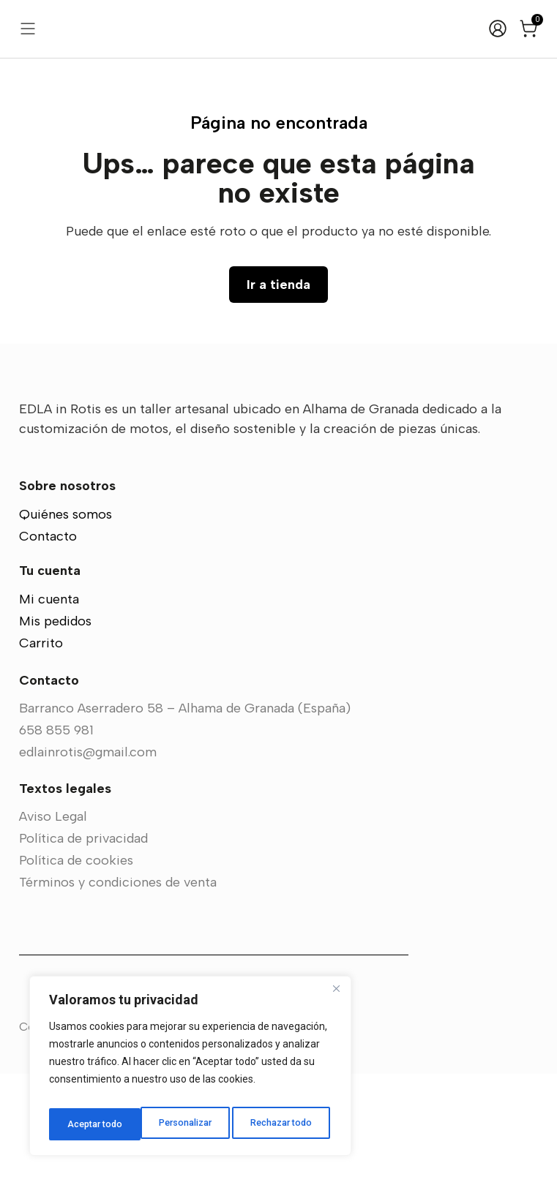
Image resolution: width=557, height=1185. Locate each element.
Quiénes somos (65, 625)
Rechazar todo (190, 1124)
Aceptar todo (288, 1124)
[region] (190, 1070)
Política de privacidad (83, 949)
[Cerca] (336, 997)
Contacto (48, 647)
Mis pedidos (55, 732)
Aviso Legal (53, 927)
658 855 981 (56, 841)
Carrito (41, 754)
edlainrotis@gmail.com (88, 863)
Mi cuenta (49, 710)
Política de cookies (76, 971)
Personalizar (92, 1124)
